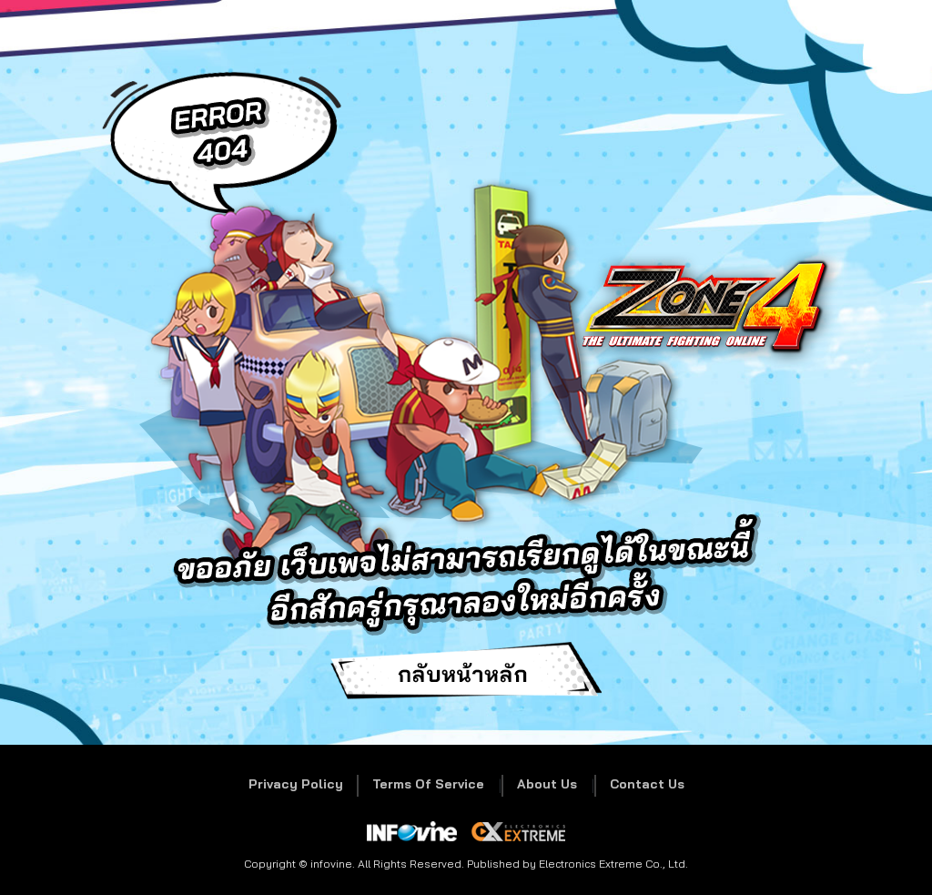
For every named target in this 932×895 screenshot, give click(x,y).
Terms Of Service (428, 784)
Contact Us (647, 784)
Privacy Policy (295, 784)
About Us (547, 784)
